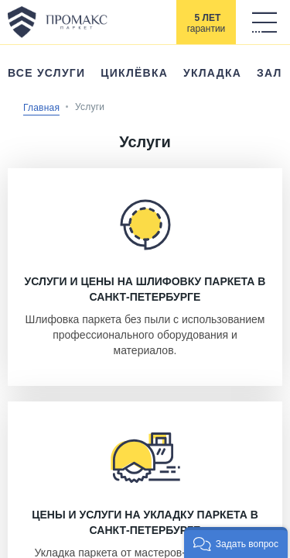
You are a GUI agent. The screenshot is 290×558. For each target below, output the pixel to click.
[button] (236, 542)
